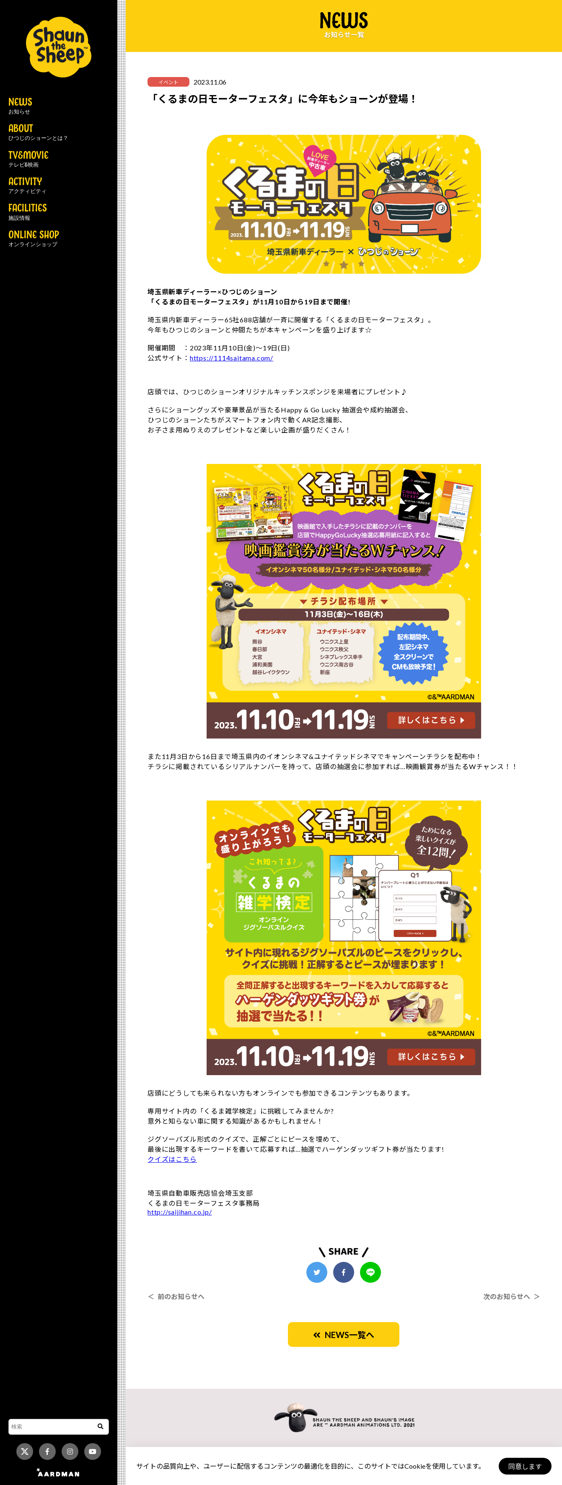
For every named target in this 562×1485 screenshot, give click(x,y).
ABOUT (38, 133)
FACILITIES (27, 212)
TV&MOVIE (28, 159)
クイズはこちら (172, 1159)
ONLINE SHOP (33, 239)
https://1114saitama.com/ (231, 358)
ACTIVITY (27, 186)
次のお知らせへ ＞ (511, 1296)
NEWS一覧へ (343, 1335)
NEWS (20, 106)
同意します (524, 1466)
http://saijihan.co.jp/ (180, 1212)
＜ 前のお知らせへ (176, 1296)
